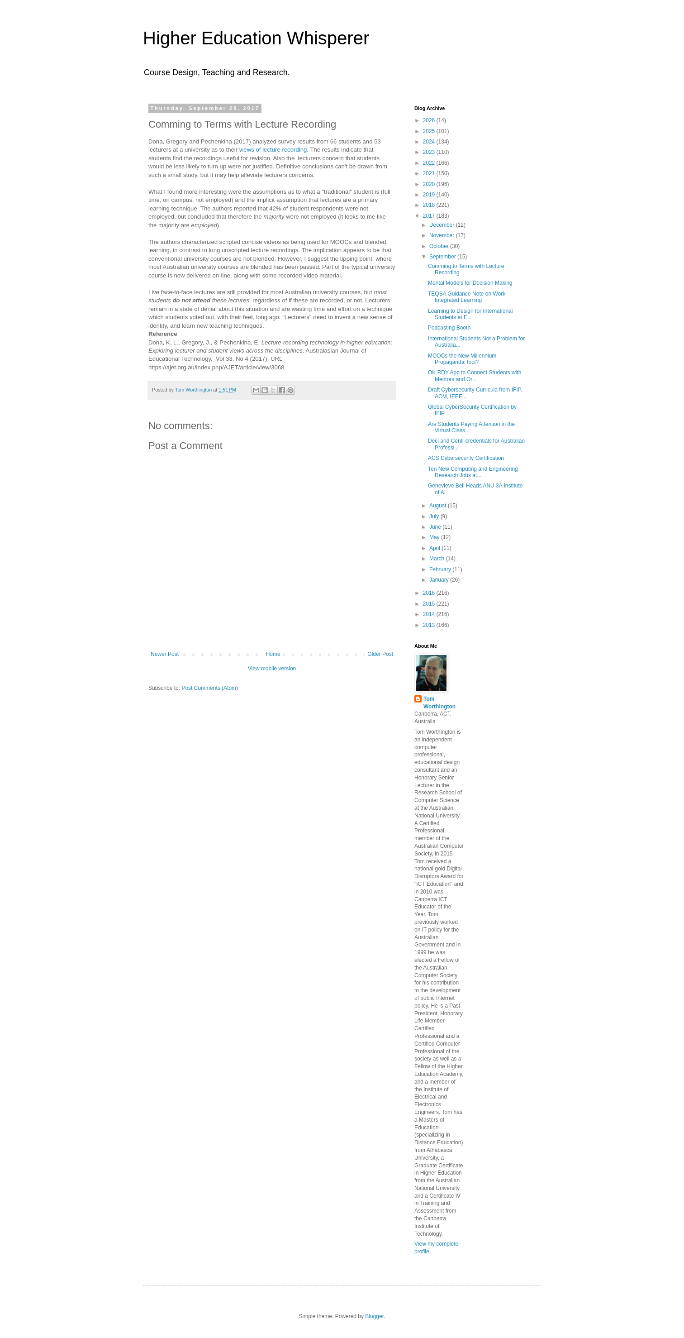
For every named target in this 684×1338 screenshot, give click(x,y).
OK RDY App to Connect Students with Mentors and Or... (475, 375)
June (435, 527)
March (437, 558)
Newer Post (165, 654)
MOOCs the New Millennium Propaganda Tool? (462, 359)
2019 (430, 194)
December (442, 225)
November (442, 235)
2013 (430, 625)
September (443, 256)
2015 (430, 604)
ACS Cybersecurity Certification (466, 458)
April (435, 548)
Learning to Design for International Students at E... (470, 314)
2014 (430, 614)
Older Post (380, 654)
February (440, 569)
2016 (430, 593)
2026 (430, 120)
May (435, 537)
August (438, 505)
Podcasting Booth (449, 328)
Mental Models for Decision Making (470, 283)
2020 (430, 184)
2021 (430, 173)
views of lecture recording (273, 149)
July (435, 516)
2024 (430, 142)
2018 (430, 205)
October (439, 246)
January (439, 580)
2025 (430, 131)
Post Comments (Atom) (209, 688)
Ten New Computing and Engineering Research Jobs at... (473, 472)
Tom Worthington (439, 703)
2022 (430, 163)
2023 (430, 152)
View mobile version (272, 668)
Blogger (374, 1316)
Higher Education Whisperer (256, 38)
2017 (430, 216)
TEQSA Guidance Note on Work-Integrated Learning (467, 297)
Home (273, 654)
